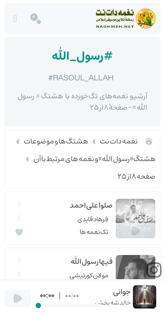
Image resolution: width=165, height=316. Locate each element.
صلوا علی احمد (91, 205)
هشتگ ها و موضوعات (56, 141)
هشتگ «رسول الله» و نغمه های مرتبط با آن (94, 158)
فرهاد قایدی (92, 219)
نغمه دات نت (119, 141)
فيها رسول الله (91, 261)
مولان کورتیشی (89, 275)
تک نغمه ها (94, 232)
